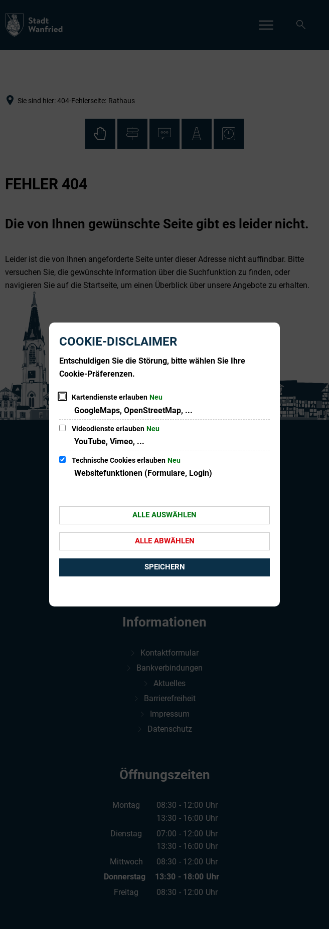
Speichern (164, 566)
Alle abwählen (165, 540)
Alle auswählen (164, 514)
